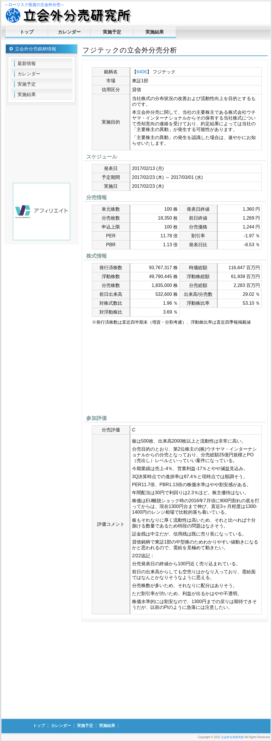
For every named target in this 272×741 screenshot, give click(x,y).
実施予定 (112, 32)
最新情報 (26, 63)
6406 (142, 71)
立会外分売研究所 (232, 737)
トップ (26, 32)
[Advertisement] (174, 371)
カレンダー (69, 32)
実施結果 (154, 32)
